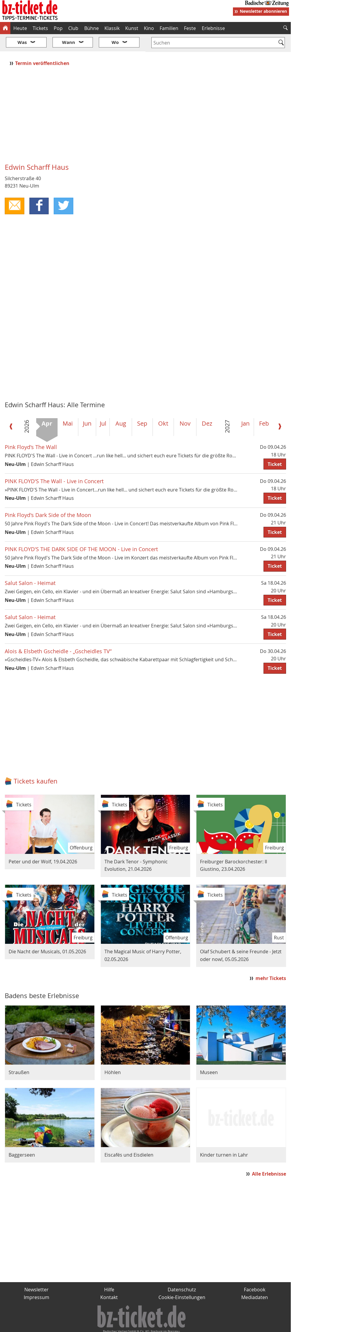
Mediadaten (254, 1279)
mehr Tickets (270, 960)
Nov (185, 406)
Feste (190, 28)
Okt (163, 406)
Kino (149, 28)
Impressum (36, 1279)
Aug (120, 406)
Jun (87, 406)
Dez (207, 406)
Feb (264, 406)
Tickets (40, 28)
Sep (142, 406)
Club (73, 28)
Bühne (91, 28)
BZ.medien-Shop (218, 1325)
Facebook (254, 1272)
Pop (58, 28)
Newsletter (36, 1272)
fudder (143, 1325)
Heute (20, 28)
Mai (68, 406)
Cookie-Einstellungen (181, 1279)
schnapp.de (117, 1325)
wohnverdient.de (176, 1325)
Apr (47, 406)
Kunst (131, 28)
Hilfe (109, 1272)
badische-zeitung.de (76, 1325)
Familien (169, 28)
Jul (103, 406)
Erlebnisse (213, 28)
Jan (245, 406)
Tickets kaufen (36, 763)
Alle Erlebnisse (269, 1156)
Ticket (275, 446)
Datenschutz (182, 1272)
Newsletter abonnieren (263, 11)
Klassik (112, 28)
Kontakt (109, 1279)
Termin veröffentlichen (43, 45)
